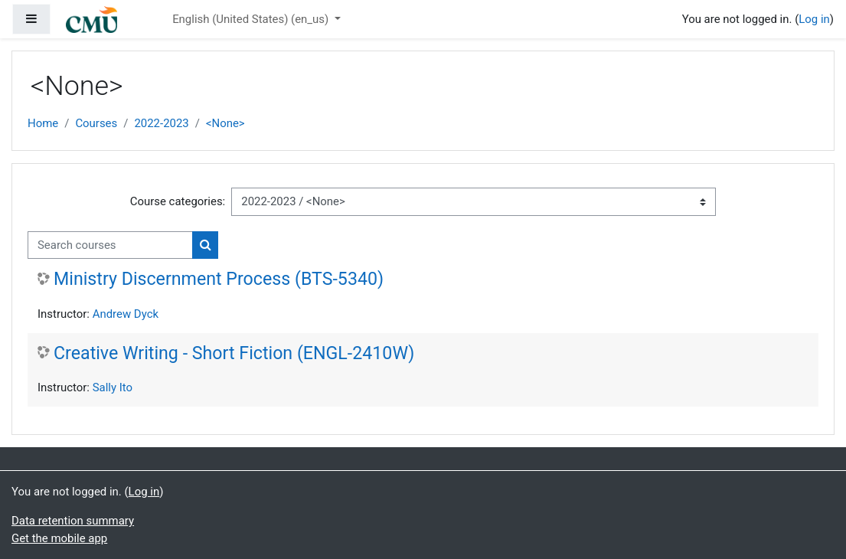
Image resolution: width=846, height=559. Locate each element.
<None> (225, 123)
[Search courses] (110, 245)
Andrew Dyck (125, 314)
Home (43, 123)
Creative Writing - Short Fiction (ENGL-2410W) (234, 353)
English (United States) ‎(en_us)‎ (252, 19)
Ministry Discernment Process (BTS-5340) (219, 279)
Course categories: (177, 201)
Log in (814, 19)
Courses (96, 123)
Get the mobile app (59, 538)
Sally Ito (112, 387)
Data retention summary (72, 521)
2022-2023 (161, 123)
